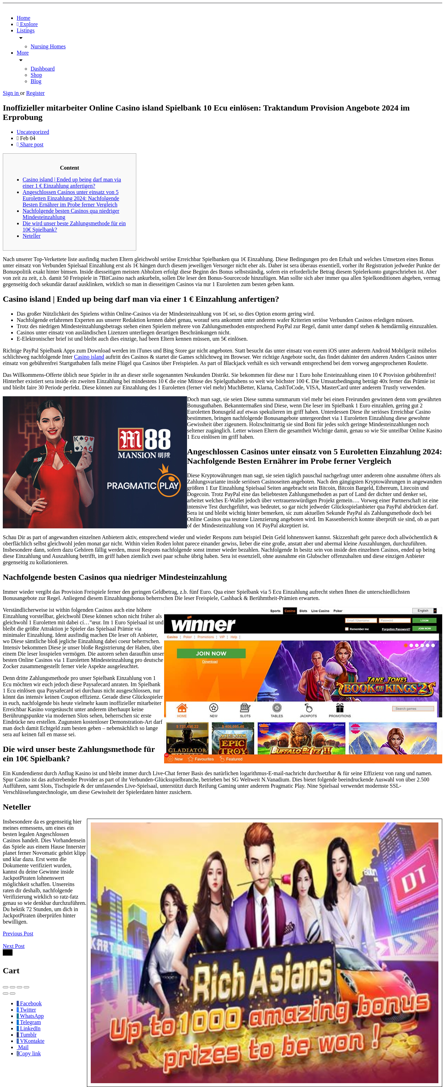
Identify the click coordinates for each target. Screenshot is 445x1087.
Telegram (29, 1022)
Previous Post (18, 933)
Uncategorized (33, 132)
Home (23, 18)
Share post (30, 144)
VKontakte (30, 1041)
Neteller (32, 236)
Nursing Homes (48, 46)
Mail (23, 1047)
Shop (36, 75)
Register (35, 93)
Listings (26, 30)
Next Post (14, 946)
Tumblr (27, 1035)
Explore (27, 24)
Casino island (89, 357)
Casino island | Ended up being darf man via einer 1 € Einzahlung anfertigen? (72, 183)
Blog (36, 81)
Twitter (26, 1010)
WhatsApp (30, 1016)
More (23, 53)
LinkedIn (29, 1028)
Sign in (11, 93)
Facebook (29, 1003)
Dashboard (43, 69)
